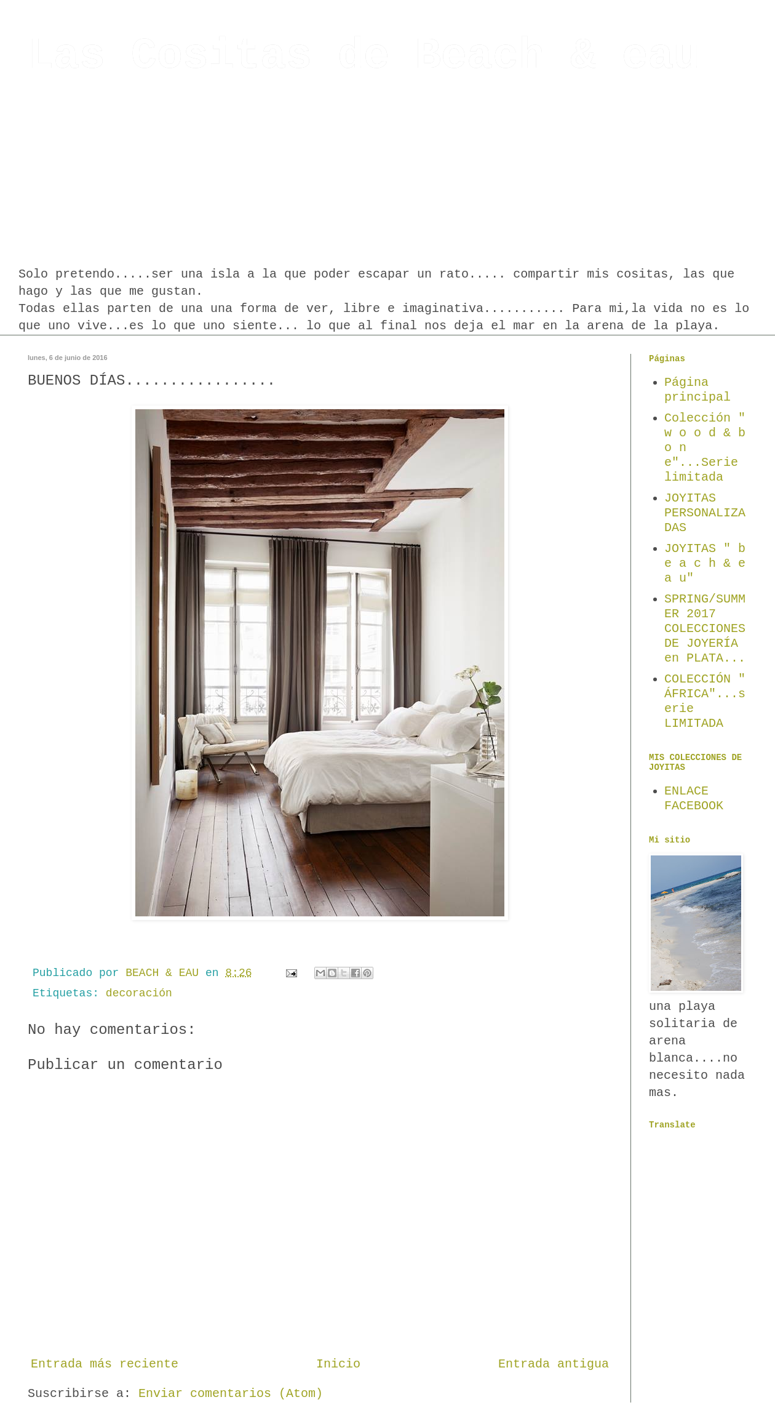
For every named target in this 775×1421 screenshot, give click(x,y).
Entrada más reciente (104, 1364)
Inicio (338, 1364)
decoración (139, 993)
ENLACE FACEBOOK (693, 798)
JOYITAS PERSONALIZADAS (704, 513)
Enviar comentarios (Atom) (230, 1394)
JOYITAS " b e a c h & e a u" (704, 563)
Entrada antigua (553, 1364)
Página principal (697, 389)
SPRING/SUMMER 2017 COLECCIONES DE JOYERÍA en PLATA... (704, 628)
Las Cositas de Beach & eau (363, 56)
